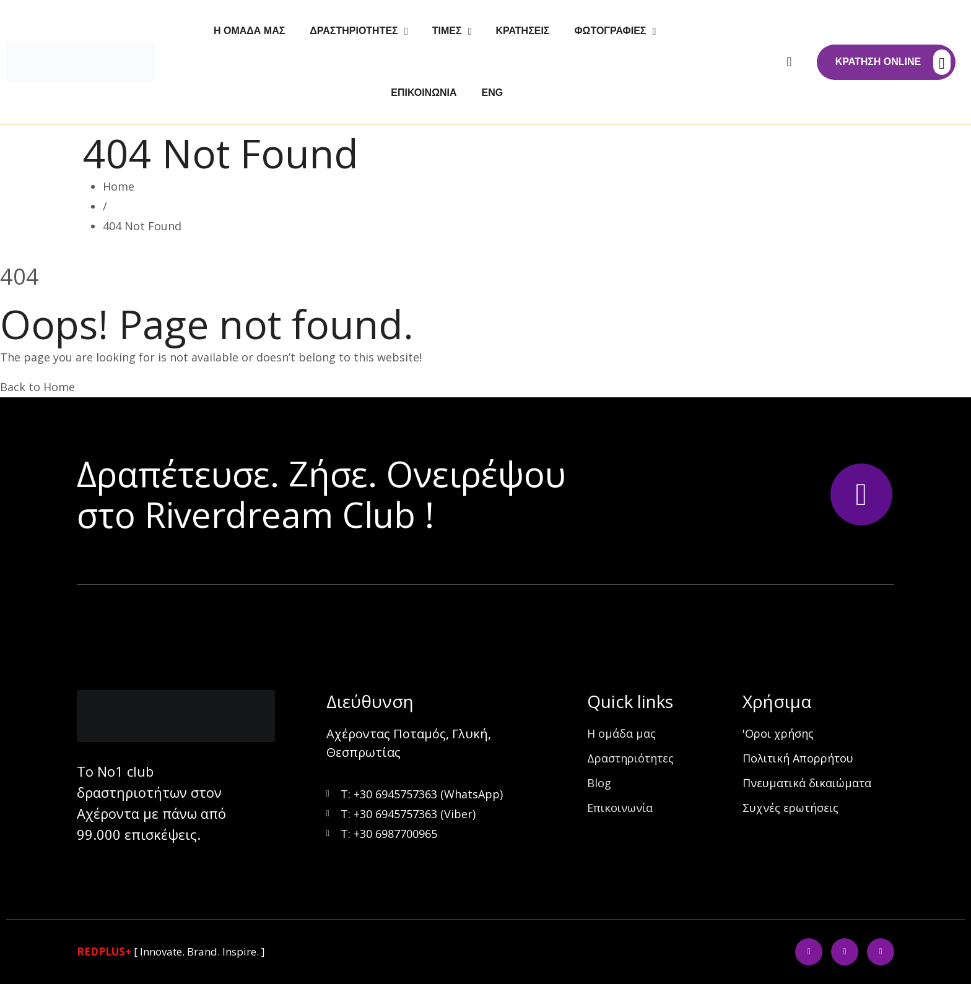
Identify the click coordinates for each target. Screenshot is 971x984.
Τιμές (447, 30)
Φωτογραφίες (610, 30)
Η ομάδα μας (249, 30)
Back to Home (37, 386)
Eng (492, 92)
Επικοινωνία (423, 92)
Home (118, 186)
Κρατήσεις (523, 30)
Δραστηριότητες (354, 30)
